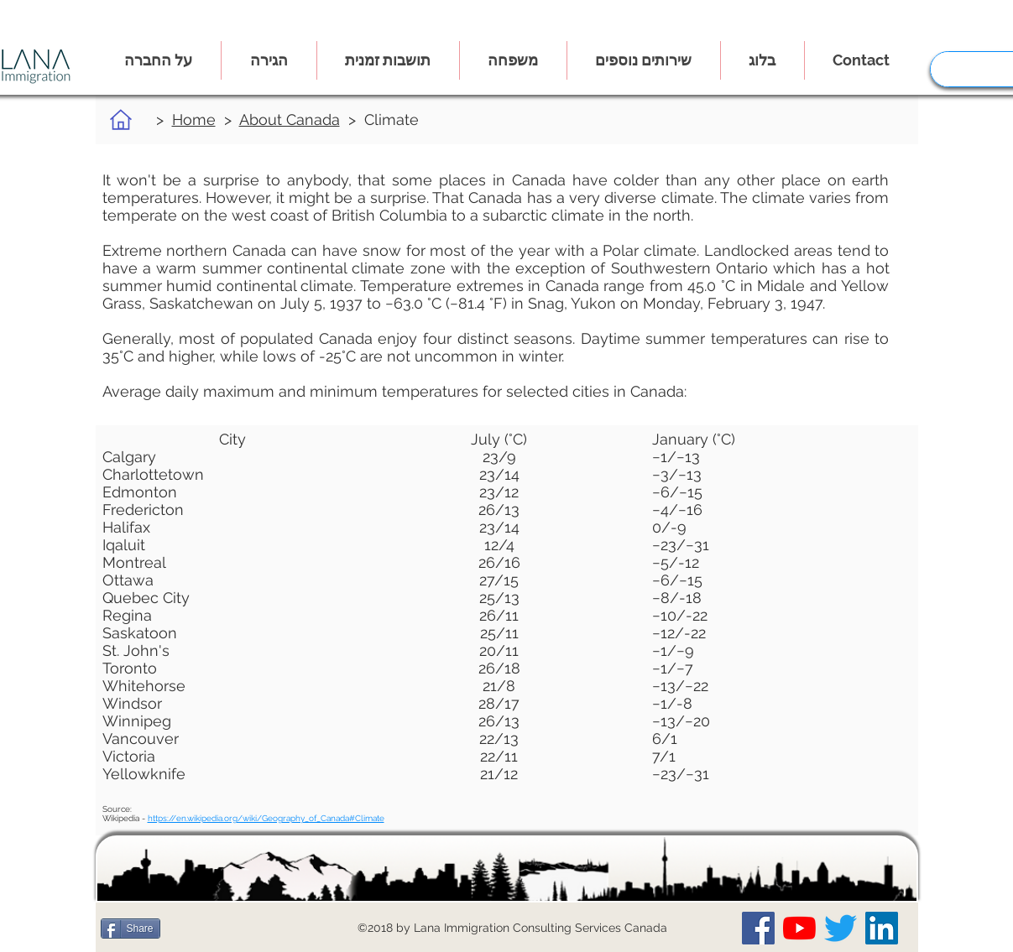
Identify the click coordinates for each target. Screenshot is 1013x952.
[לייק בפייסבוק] (200, 928)
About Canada (289, 119)
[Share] (130, 928)
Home (194, 119)
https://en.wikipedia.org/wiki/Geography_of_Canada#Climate (266, 818)
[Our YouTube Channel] (799, 928)
